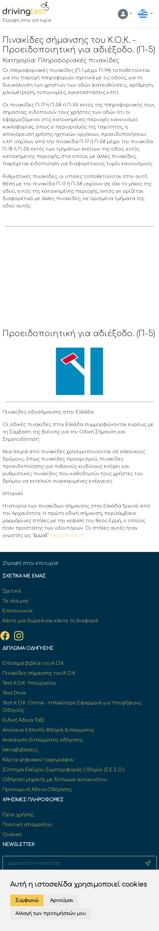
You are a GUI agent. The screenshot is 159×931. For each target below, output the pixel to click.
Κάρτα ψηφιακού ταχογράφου (38, 759)
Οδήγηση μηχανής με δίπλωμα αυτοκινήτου (55, 779)
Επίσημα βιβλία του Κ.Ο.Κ (33, 663)
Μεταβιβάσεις (20, 749)
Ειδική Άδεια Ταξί (23, 720)
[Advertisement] (80, 281)
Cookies (12, 834)
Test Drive (14, 692)
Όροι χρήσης (18, 814)
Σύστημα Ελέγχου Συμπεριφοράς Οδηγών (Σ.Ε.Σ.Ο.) (64, 769)
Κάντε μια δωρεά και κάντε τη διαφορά (50, 620)
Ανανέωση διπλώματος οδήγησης (43, 739)
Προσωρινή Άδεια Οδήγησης (37, 789)
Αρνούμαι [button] (61, 900)
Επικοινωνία (18, 610)
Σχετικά (12, 591)
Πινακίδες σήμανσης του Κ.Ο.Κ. (39, 673)
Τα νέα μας (16, 600)
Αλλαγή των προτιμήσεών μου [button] (50, 913)
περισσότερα (67, 535)
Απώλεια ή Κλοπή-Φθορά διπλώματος (48, 730)
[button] (124, 14)
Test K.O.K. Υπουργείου (29, 683)
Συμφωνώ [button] (27, 900)
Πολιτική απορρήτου (27, 824)
